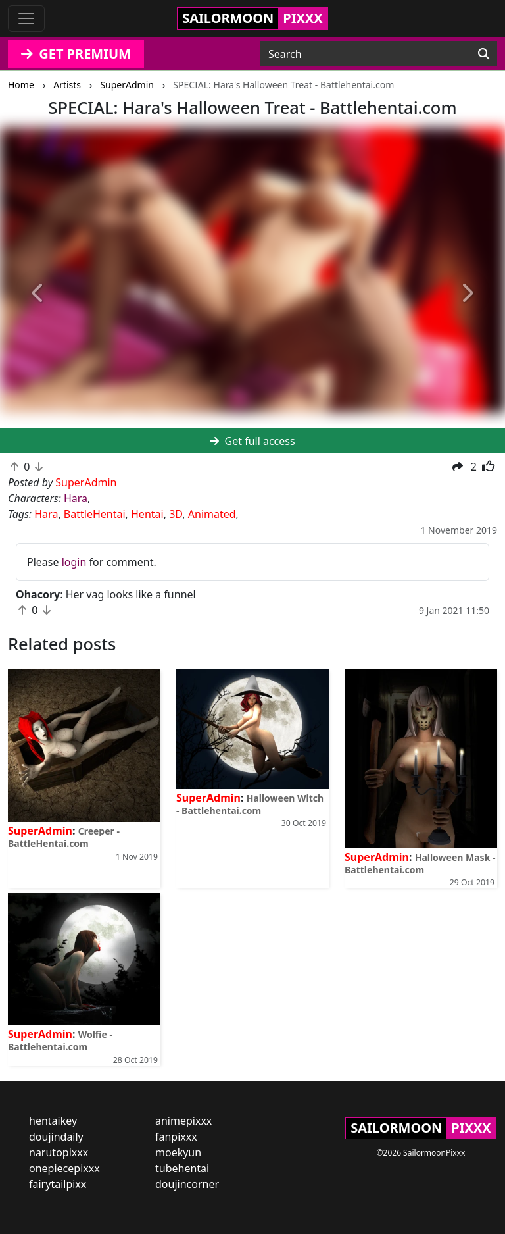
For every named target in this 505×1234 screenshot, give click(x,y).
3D (175, 514)
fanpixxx (176, 1136)
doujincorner (187, 1184)
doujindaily (56, 1136)
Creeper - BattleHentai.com (64, 837)
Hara (75, 498)
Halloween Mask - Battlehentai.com (420, 863)
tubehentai (182, 1168)
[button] (38, 293)
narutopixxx (58, 1152)
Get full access (252, 441)
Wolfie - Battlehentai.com (60, 1040)
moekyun (178, 1152)
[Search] (483, 53)
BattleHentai (95, 514)
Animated (212, 514)
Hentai (147, 514)
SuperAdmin (40, 830)
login (74, 562)
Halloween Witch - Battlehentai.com (250, 804)
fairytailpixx (57, 1184)
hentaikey (53, 1121)
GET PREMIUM (76, 54)
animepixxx (183, 1121)
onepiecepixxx (64, 1168)
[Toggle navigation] (26, 18)
